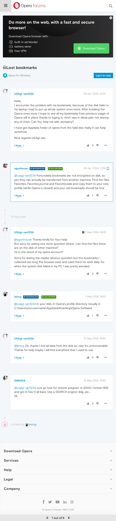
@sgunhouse (23, 227)
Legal (8, 467)
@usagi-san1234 (25, 163)
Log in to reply (103, 63)
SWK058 (19, 368)
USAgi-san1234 (24, 82)
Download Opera (94, 36)
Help (8, 458)
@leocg (19, 334)
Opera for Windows (19, 63)
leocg (17, 284)
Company (12, 477)
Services (11, 449)
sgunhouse (21, 156)
